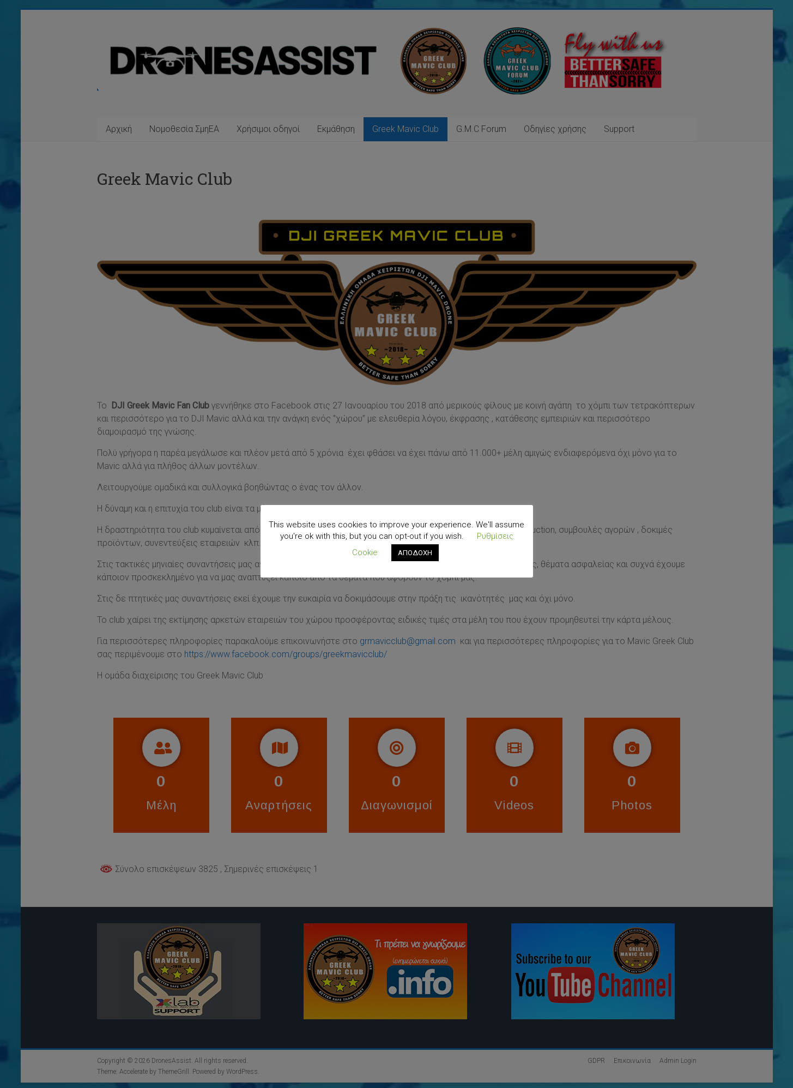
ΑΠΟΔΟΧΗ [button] (415, 553)
